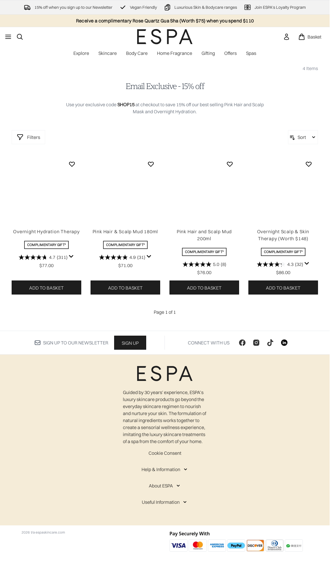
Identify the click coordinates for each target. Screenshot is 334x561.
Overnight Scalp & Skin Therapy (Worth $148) (283, 235)
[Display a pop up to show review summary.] (71, 256)
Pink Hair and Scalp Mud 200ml (204, 235)
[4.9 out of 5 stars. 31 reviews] (122, 257)
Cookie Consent (165, 453)
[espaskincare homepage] (164, 36)
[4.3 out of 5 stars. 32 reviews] (280, 264)
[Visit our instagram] (256, 343)
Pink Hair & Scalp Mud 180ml (125, 231)
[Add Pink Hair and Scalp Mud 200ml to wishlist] (230, 164)
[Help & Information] (165, 469)
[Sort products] (303, 137)
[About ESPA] (165, 485)
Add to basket (46, 288)
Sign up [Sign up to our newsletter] (130, 343)
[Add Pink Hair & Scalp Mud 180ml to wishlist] (151, 164)
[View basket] (310, 37)
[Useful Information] (165, 502)
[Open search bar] (19, 36)
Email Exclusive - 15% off (165, 86)
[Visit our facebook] (242, 343)
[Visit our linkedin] (284, 343)
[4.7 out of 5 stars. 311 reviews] (43, 257)
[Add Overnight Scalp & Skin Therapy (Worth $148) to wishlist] (309, 164)
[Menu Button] (8, 36)
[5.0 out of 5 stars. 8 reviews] (204, 264)
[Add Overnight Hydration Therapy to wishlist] (72, 164)
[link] (287, 37)
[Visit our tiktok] (270, 343)
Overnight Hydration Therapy (46, 231)
